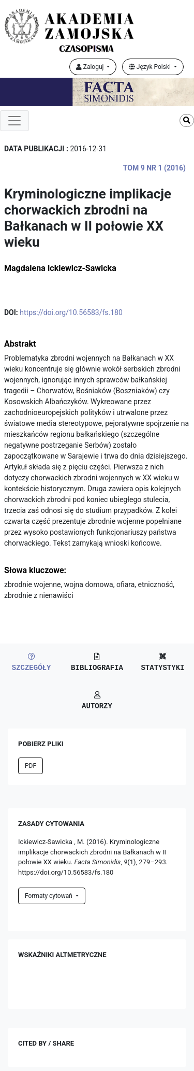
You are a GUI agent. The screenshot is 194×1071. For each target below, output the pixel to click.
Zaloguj (91, 66)
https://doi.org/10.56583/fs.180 (71, 312)
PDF (30, 765)
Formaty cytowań (49, 895)
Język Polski (150, 66)
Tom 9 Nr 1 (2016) (154, 168)
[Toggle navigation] (14, 120)
